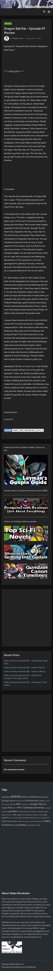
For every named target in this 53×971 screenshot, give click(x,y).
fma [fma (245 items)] (10, 807)
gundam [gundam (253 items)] (13, 811)
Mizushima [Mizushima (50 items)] (38, 818)
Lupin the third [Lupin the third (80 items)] (23, 818)
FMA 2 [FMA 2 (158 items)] (20, 807)
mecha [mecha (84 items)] (32, 818)
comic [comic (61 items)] (47, 801)
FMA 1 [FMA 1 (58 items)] (14, 808)
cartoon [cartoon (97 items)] (42, 801)
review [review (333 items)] (22, 824)
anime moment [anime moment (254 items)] (29, 796)
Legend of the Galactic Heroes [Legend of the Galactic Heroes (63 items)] (27, 815)
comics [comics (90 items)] (12, 804)
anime (15, 430)
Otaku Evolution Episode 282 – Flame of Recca (24, 671)
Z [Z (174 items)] (39, 825)
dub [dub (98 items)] (44, 804)
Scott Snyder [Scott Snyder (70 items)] (30, 825)
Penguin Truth (18, 38)
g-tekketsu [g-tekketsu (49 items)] (5, 811)
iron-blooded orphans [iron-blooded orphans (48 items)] (42, 811)
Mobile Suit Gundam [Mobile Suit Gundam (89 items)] (9, 821)
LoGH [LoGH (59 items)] (40, 815)
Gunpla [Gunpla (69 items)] (32, 811)
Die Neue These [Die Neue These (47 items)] (25, 804)
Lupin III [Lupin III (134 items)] (5, 817)
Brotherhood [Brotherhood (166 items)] (32, 800)
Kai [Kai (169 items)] (14, 814)
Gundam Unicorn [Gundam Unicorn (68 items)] (24, 811)
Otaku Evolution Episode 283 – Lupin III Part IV (24, 667)
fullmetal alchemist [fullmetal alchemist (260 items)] (33, 807)
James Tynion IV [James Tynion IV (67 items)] (7, 815)
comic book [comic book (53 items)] (5, 804)
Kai (38, 430)
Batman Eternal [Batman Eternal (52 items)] (21, 801)
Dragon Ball (30, 430)
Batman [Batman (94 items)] (13, 801)
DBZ (21, 430)
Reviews (8, 23)
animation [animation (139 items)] (6, 797)
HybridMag (30, 967)
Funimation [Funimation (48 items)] (47, 808)
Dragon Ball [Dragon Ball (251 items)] (37, 804)
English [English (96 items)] (4, 808)
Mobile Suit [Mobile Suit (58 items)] (45, 818)
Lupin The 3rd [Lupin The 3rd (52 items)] (13, 818)
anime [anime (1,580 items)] (16, 796)
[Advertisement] (26, 618)
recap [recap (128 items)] (15, 825)
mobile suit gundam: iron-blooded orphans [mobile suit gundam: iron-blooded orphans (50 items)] (30, 821)
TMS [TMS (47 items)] (37, 825)
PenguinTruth (21, 902)
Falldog (35, 899)
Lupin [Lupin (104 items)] (45, 815)
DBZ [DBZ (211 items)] (18, 804)
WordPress (17, 967)
